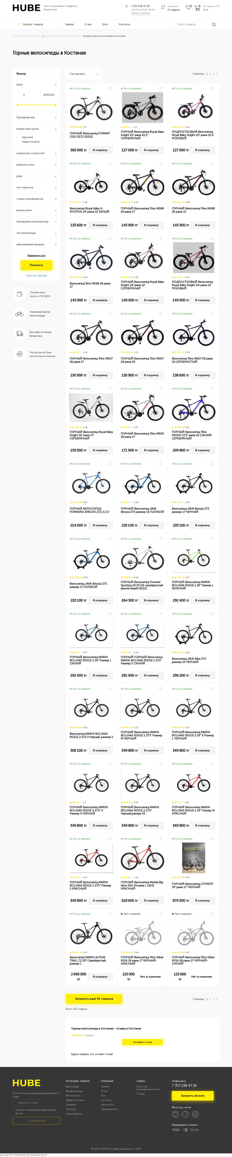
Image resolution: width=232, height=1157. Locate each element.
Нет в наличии (150, 976)
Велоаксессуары (74, 1091)
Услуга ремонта (74, 1113)
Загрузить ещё (94, 998)
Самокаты (71, 1104)
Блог (105, 24)
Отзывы (140, 1093)
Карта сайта (107, 1104)
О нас (88, 24)
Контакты (124, 24)
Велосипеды (72, 1086)
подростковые (31, 141)
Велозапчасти (73, 1095)
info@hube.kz (179, 1081)
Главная (69, 24)
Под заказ (71, 1109)
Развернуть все (36, 255)
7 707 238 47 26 (140, 6)
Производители (109, 1109)
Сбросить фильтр (36, 275)
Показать (36, 265)
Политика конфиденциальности (148, 1088)
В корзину (100, 150)
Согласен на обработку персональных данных (35, 1112)
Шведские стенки (75, 1100)
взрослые (27, 137)
